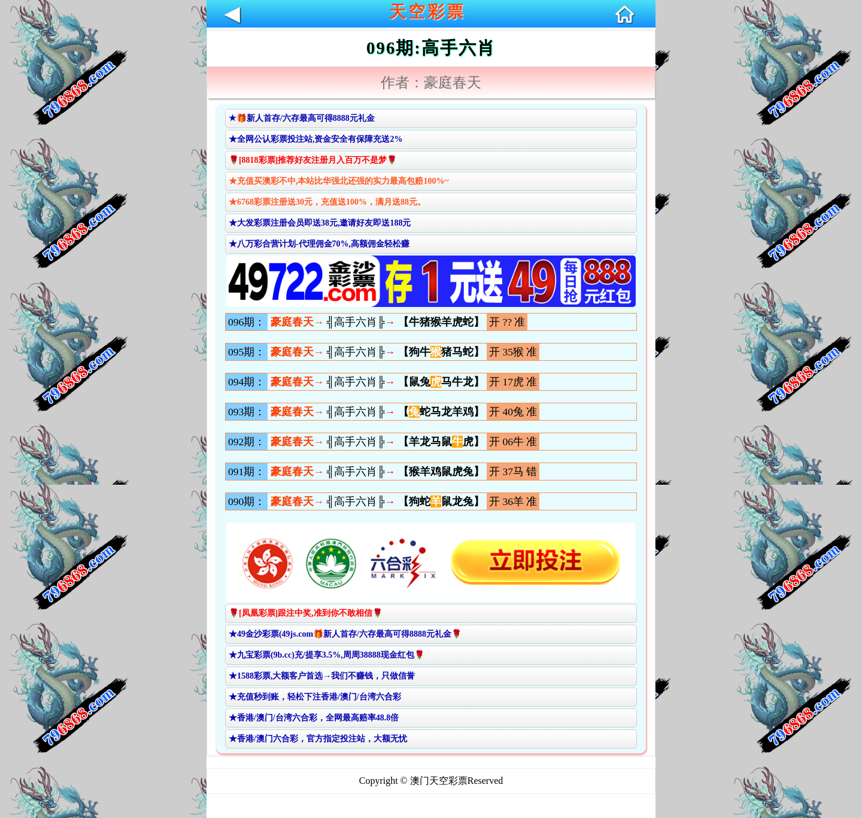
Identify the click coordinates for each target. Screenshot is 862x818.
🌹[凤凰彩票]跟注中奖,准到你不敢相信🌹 (306, 613)
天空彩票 (427, 11)
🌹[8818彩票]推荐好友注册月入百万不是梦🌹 (313, 160)
